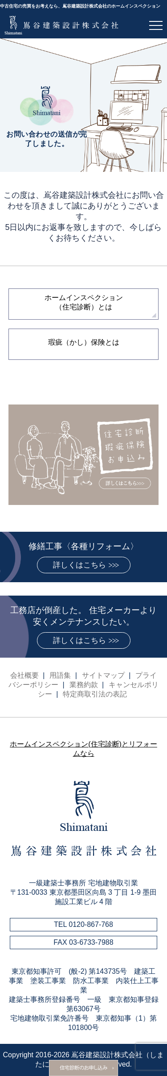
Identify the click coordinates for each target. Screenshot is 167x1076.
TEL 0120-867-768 (83, 924)
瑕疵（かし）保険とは (83, 342)
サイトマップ (103, 675)
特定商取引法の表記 (95, 694)
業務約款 (83, 684)
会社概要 (24, 675)
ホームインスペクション (84, 302)
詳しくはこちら (79, 565)
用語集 (60, 675)
